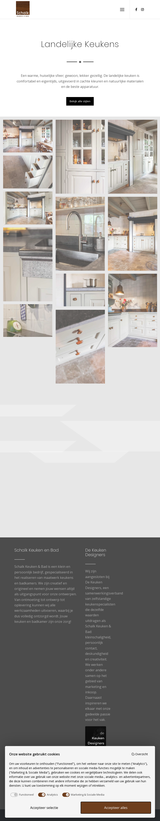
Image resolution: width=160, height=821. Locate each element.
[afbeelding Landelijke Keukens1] (29, 138)
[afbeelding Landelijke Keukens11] (82, 158)
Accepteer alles (116, 807)
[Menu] (122, 9)
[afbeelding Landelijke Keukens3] (29, 210)
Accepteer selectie (44, 807)
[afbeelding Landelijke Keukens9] (29, 174)
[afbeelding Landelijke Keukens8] (82, 292)
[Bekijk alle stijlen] (80, 101)
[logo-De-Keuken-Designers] (95, 736)
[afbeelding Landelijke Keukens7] (29, 323)
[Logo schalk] (22, 9)
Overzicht (139, 754)
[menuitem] (122, 9)
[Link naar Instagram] (142, 9)
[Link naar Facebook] (136, 9)
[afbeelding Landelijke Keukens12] (82, 235)
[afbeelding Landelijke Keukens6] (29, 266)
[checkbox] (21, 795)
